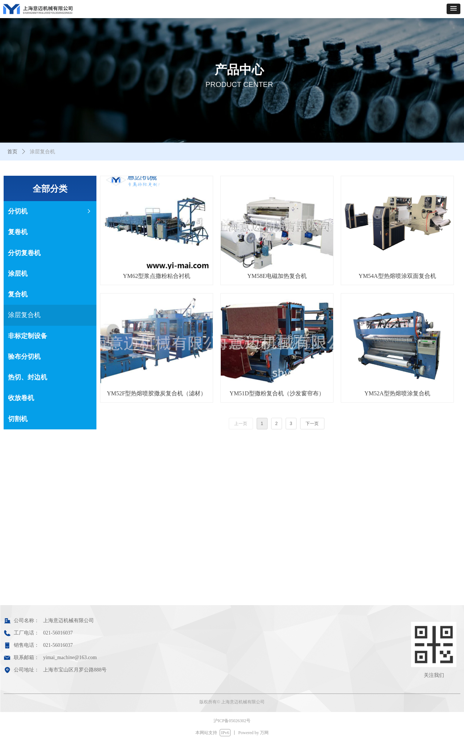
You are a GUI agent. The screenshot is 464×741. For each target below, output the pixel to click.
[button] (453, 9)
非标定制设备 (27, 336)
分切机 (50, 211)
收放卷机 (21, 397)
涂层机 (18, 273)
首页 (12, 151)
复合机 (18, 294)
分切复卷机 (24, 253)
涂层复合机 (24, 315)
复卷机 (18, 232)
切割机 (18, 418)
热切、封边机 (27, 377)
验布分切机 (24, 356)
